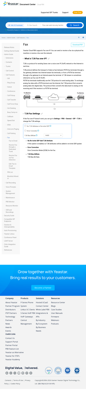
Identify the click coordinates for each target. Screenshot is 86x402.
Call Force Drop (12, 104)
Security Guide (9, 215)
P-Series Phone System (27, 304)
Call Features (21, 38)
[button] (3, 47)
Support (65, 12)
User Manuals (57, 313)
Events (8, 331)
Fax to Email (13, 141)
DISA (9, 125)
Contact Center (42, 306)
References (8, 250)
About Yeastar (11, 302)
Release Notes (9, 47)
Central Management (26, 322)
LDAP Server (8, 241)
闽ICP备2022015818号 (46, 384)
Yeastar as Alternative (14, 352)
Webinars (55, 320)
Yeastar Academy (12, 359)
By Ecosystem (41, 324)
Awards (8, 327)
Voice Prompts (11, 187)
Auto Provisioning (10, 230)
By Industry (40, 320)
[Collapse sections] (79, 37)
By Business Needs (41, 329)
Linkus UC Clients (28, 309)
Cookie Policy (15, 384)
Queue (9, 87)
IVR (8, 78)
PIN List (10, 172)
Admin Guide (11, 38)
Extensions (9, 58)
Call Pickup (11, 95)
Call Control (10, 71)
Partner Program (12, 306)
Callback (10, 116)
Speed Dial (11, 120)
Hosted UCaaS (42, 302)
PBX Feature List (12, 349)
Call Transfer (11, 100)
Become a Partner (43, 287)
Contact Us (10, 338)
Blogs (53, 306)
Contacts (9, 62)
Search (74, 25)
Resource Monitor (12, 206)
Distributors (10, 309)
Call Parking (11, 133)
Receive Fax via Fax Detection (13, 158)
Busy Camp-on (12, 112)
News (7, 324)
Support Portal (11, 342)
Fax (27, 38)
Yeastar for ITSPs (12, 356)
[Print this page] (83, 37)
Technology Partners (10, 318)
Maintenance (10, 198)
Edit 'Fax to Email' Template (12, 166)
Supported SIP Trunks (49, 12)
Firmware (55, 316)
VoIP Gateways (27, 316)
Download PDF (78, 45)
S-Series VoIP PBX (28, 313)
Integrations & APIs (42, 315)
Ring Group (11, 83)
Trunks (8, 66)
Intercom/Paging (13, 129)
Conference (11, 91)
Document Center (28, 4)
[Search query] (53, 25)
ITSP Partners (11, 313)
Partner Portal (11, 345)
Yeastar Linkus (9, 234)
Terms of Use (18, 380)
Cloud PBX (40, 4)
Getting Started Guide (11, 51)
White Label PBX (42, 309)
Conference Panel (10, 237)
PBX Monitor (10, 202)
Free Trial (77, 12)
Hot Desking (11, 108)
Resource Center (58, 302)
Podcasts (55, 324)
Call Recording (11, 183)
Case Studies (56, 309)
